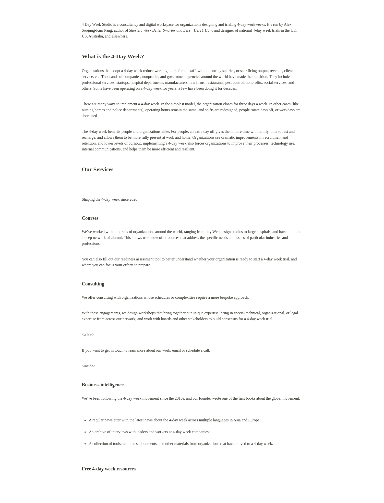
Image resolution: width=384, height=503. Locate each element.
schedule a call (197, 350)
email (176, 350)
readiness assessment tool (140, 259)
